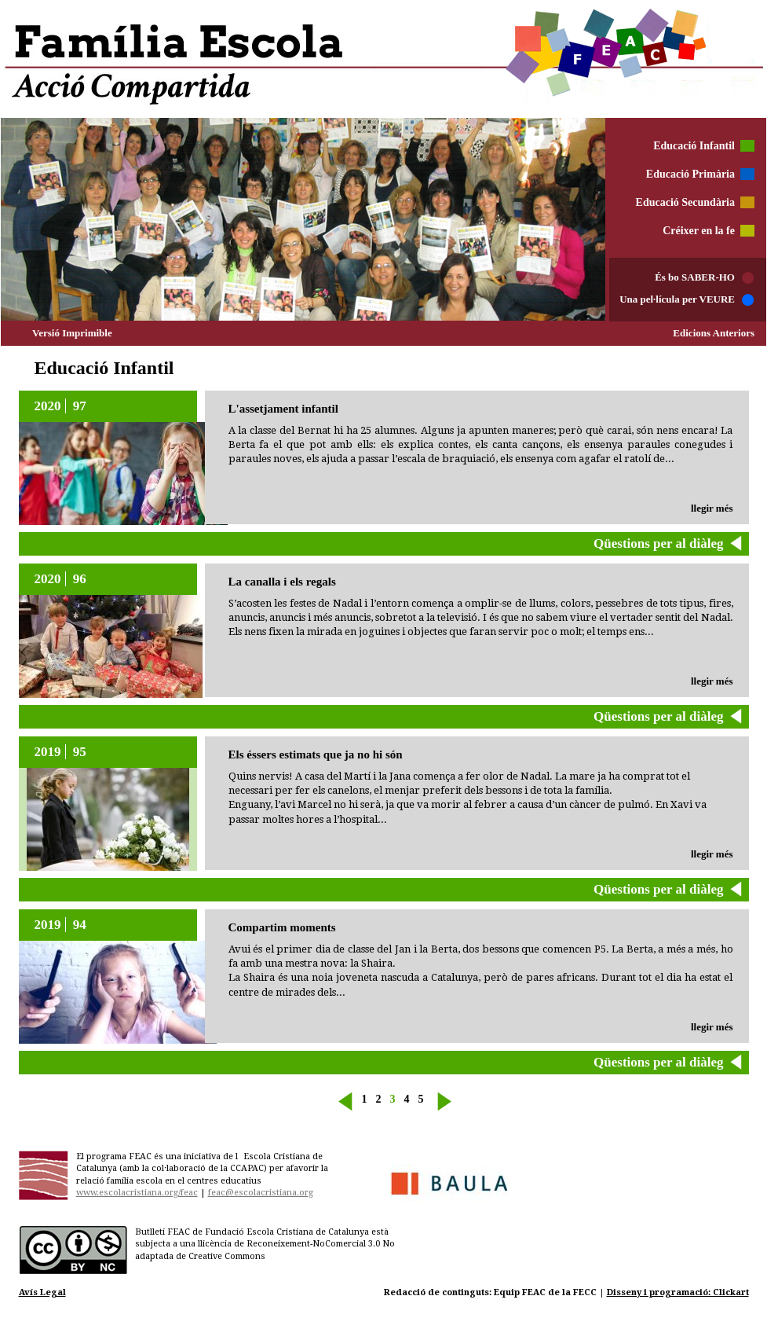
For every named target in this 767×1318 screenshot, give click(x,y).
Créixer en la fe (699, 231)
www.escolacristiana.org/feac (137, 1193)
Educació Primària (690, 174)
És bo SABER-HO (695, 277)
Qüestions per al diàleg (658, 543)
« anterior (346, 1101)
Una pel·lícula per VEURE (677, 299)
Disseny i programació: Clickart (678, 1292)
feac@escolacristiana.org (260, 1193)
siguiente (443, 1104)
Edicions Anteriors (713, 333)
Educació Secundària (685, 202)
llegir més (712, 508)
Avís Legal (42, 1292)
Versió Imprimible (72, 333)
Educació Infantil (694, 146)
